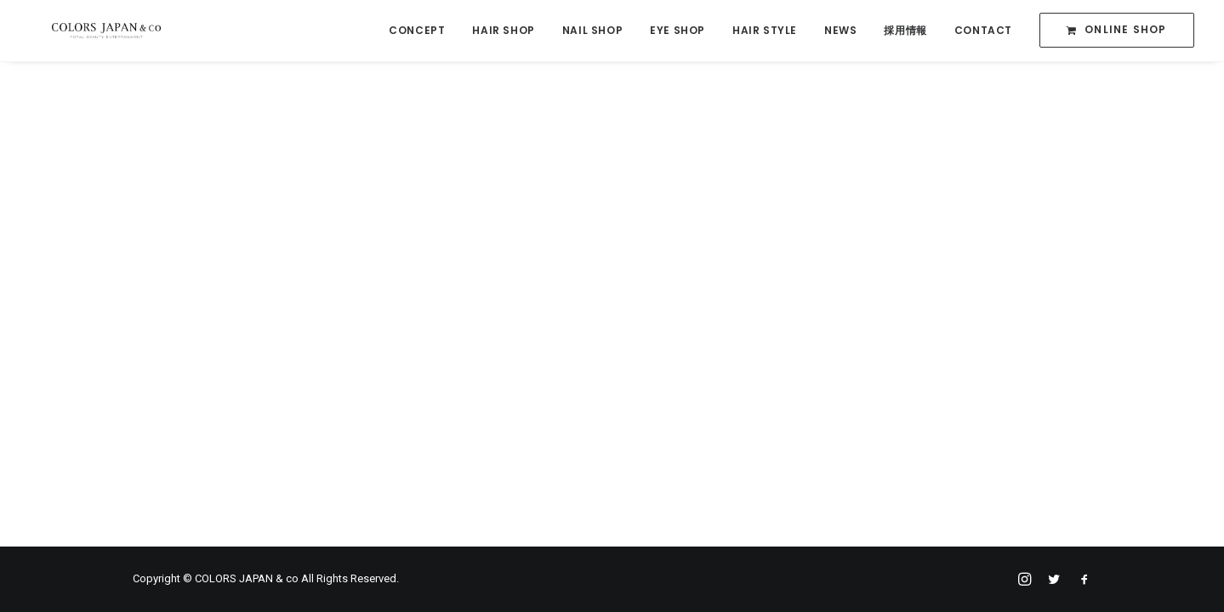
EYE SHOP (677, 31)
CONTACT (983, 31)
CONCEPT (417, 31)
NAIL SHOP (592, 31)
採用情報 (905, 31)
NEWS (840, 31)
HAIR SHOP (503, 31)
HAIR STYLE (764, 31)
